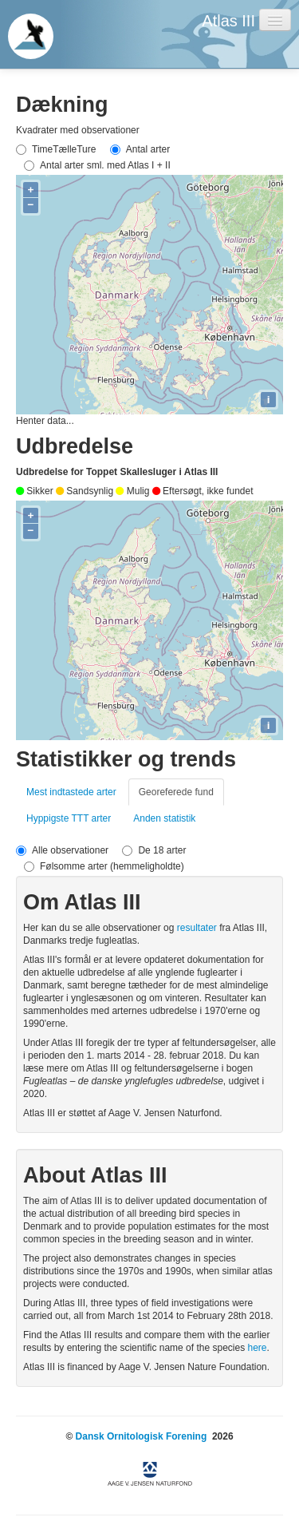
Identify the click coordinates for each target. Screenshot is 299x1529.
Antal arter (140, 149)
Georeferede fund (176, 792)
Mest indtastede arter (71, 792)
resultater (198, 927)
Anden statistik (164, 818)
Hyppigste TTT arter (68, 818)
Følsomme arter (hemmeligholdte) (104, 866)
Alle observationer (62, 850)
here (256, 1347)
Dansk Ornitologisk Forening (141, 1436)
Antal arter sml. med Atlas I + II (97, 165)
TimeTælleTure (56, 149)
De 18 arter (154, 850)
